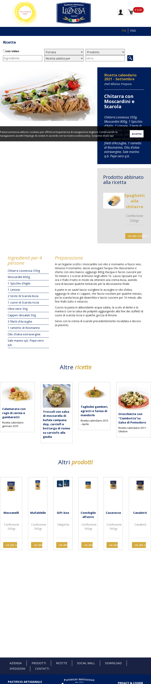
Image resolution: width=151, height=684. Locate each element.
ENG (133, 30)
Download (113, 663)
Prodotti (39, 663)
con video (12, 51)
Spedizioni (17, 668)
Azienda (16, 663)
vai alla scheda (135, 236)
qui (112, 135)
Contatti (42, 668)
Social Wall (86, 663)
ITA (124, 30)
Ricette (9, 42)
